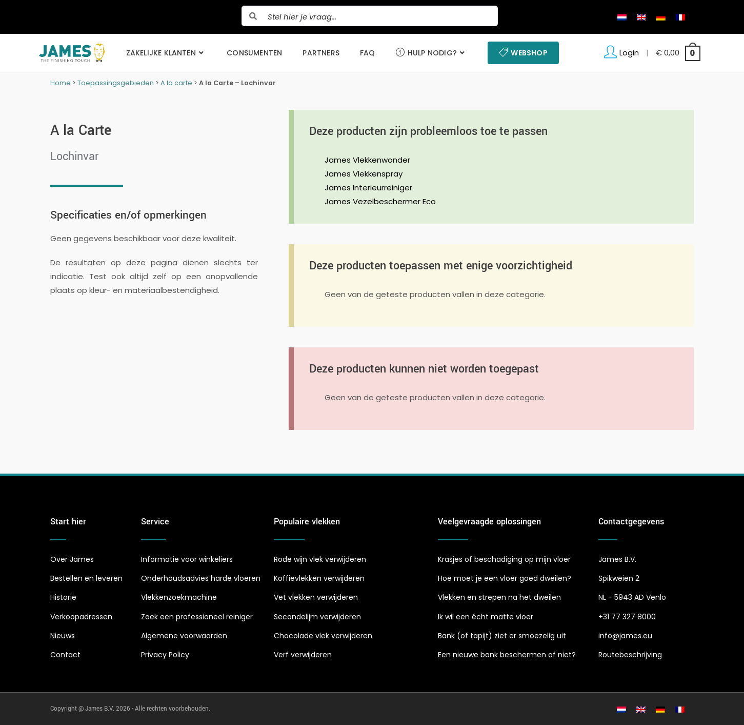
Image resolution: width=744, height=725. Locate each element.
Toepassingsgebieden (115, 83)
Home (60, 83)
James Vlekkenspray (364, 173)
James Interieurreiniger (368, 187)
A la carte (176, 83)
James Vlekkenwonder (367, 159)
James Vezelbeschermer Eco (380, 201)
